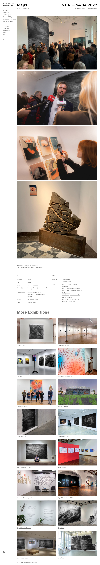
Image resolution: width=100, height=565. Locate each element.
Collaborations (7, 28)
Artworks (5, 10)
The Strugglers (7, 14)
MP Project (6, 12)
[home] (7, 3)
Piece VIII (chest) (66, 281)
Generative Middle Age (9, 19)
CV (3, 35)
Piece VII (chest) (66, 279)
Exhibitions (6, 26)
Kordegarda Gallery (80, 8)
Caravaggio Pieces (8, 21)
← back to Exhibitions (23, 8)
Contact (5, 40)
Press (4, 32)
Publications (6, 30)
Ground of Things (8, 17)
